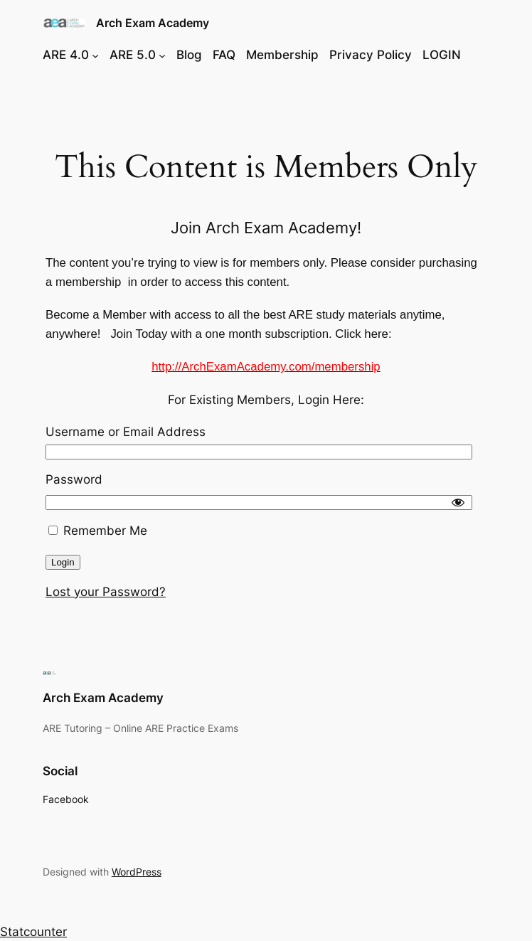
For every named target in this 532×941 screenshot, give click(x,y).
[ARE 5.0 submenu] (162, 54)
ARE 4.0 (66, 55)
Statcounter (33, 932)
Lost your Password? (106, 592)
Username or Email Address (126, 432)
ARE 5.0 (133, 55)
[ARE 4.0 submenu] (95, 54)
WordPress (136, 872)
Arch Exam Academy (152, 23)
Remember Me (97, 530)
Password (74, 479)
